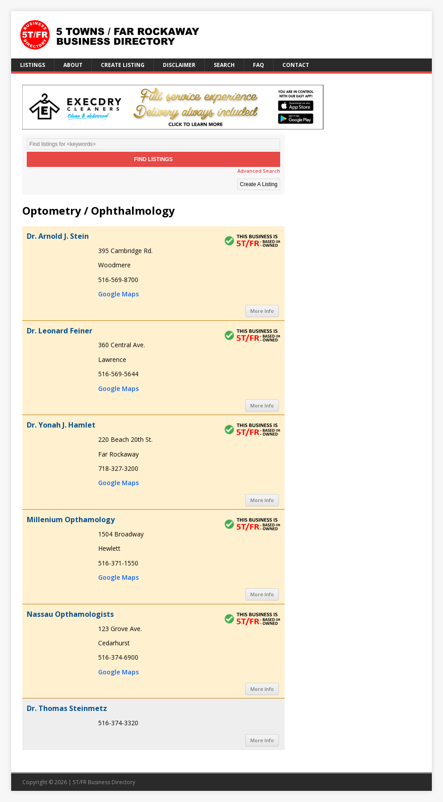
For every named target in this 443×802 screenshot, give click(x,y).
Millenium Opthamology (71, 519)
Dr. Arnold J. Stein (58, 236)
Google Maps (118, 294)
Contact (295, 65)
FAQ (258, 65)
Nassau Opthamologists (70, 614)
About (73, 65)
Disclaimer (179, 65)
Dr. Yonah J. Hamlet (61, 425)
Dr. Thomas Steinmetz (67, 708)
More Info (262, 311)
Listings (32, 65)
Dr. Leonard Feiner (59, 331)
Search (224, 65)
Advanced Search (258, 170)
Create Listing (123, 65)
